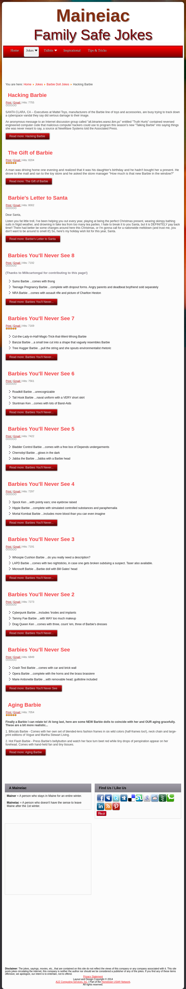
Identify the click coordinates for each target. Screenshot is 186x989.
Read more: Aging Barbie (25, 752)
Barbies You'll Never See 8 (41, 255)
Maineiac (93, 15)
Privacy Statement (93, 976)
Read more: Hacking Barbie (27, 136)
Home (27, 84)
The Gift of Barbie (30, 153)
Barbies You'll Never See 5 (41, 429)
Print (9, 102)
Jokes (39, 84)
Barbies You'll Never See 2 (41, 594)
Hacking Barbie (27, 95)
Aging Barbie (24, 705)
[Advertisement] (91, 69)
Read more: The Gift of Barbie (28, 181)
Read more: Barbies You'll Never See (33, 688)
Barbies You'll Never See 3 (41, 539)
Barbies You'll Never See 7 (41, 318)
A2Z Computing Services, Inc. (72, 982)
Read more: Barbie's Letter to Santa (32, 239)
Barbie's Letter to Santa (38, 198)
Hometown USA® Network (115, 982)
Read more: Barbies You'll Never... (31, 302)
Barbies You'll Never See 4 (41, 484)
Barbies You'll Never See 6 (41, 374)
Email (17, 102)
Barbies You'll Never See (39, 650)
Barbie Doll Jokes (57, 84)
